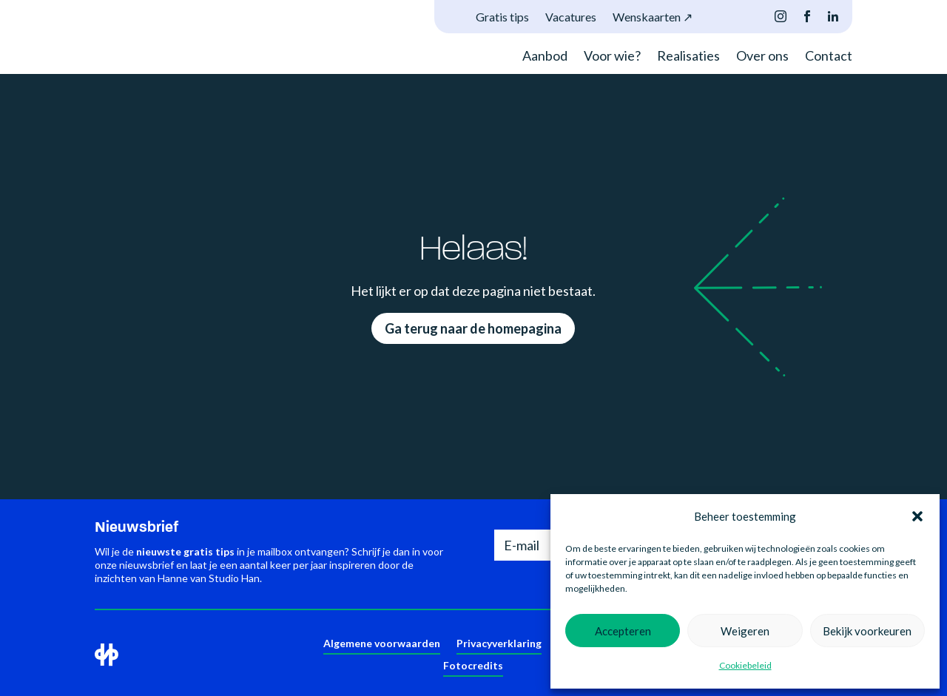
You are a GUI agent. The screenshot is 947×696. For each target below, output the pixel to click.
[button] (917, 516)
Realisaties (688, 57)
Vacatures (570, 18)
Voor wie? (612, 57)
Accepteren (623, 631)
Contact (828, 57)
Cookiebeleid (745, 665)
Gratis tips (502, 18)
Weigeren (745, 631)
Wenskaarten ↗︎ (652, 18)
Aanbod (544, 57)
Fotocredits (473, 666)
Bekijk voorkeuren (867, 631)
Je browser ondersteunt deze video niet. (150, 27)
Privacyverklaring (499, 643)
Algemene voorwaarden (381, 643)
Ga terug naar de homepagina (473, 328)
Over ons (762, 57)
